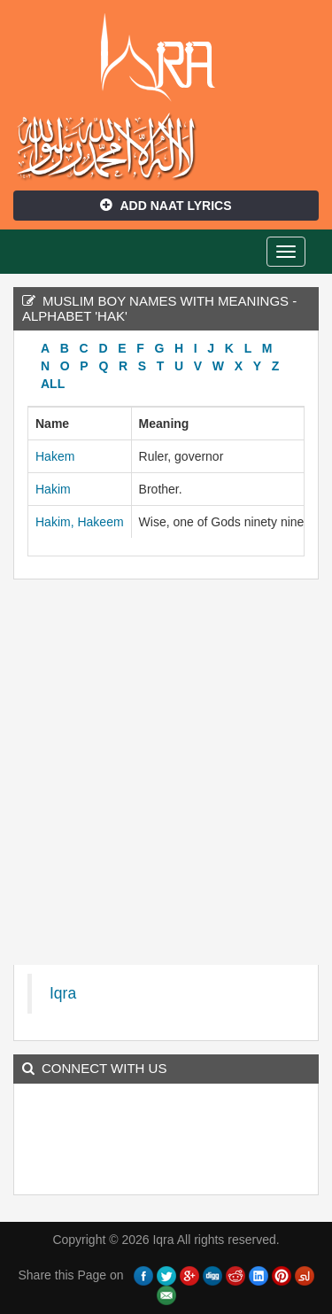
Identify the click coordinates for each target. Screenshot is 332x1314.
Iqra (166, 57)
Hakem (54, 456)
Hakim (53, 489)
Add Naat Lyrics (165, 205)
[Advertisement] (166, 776)
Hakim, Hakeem (79, 522)
